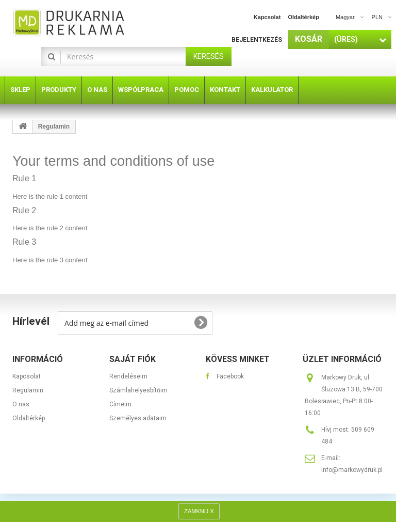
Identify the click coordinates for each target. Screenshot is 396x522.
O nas (20, 404)
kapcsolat (267, 17)
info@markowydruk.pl (352, 469)
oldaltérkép (303, 17)
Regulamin (27, 390)
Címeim (120, 404)
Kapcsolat (26, 376)
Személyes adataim (138, 418)
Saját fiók (132, 359)
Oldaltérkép (28, 418)
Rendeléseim (128, 376)
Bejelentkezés (257, 39)
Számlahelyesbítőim (138, 390)
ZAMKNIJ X (198, 511)
